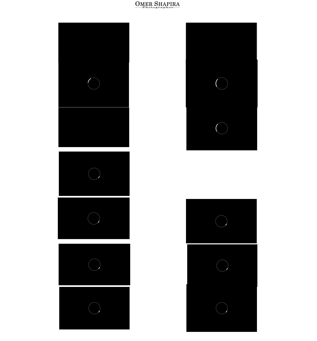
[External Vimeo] (93, 83)
